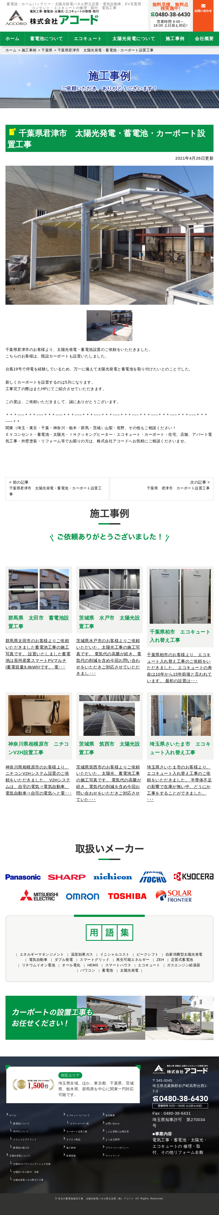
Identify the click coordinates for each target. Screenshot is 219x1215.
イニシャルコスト (115, 954)
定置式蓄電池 (182, 960)
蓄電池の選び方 (21, 1147)
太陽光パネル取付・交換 (26, 1171)
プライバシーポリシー (117, 1147)
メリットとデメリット (24, 1139)
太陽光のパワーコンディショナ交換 (31, 1164)
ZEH (160, 960)
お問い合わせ (113, 1123)
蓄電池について (46, 38)
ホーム (12, 38)
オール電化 (71, 965)
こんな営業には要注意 (117, 1131)
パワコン (87, 970)
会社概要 (110, 1115)
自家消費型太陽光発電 (184, 954)
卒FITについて (21, 1131)
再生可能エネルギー (133, 960)
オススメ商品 (73, 1139)
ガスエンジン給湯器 (183, 965)
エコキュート (88, 38)
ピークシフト (147, 954)
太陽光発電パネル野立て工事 (28, 1179)
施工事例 (175, 38)
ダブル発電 (64, 960)
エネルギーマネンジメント (42, 954)
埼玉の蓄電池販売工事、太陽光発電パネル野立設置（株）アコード (96, 1198)
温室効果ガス (82, 954)
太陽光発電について (133, 38)
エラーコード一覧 (79, 1123)
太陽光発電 (129, 970)
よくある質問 (113, 1139)
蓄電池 (107, 970)
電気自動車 (38, 960)
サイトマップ (113, 1155)
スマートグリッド (94, 960)
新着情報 (71, 1155)
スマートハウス (118, 965)
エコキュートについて (78, 1115)
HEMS (92, 965)
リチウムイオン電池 (38, 965)
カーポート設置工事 (76, 1131)
